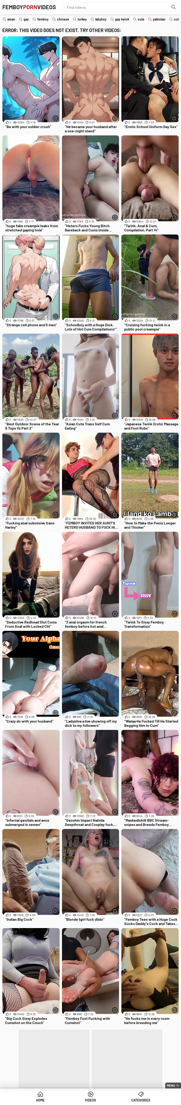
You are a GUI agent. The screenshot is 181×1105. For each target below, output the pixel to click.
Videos (90, 1100)
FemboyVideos (29, 7)
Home (40, 1100)
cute (141, 19)
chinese (63, 19)
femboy (43, 19)
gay (26, 19)
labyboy (101, 19)
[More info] (55, 118)
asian (11, 19)
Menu (171, 1085)
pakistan (159, 19)
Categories (140, 1100)
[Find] (173, 7)
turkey (82, 19)
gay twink (122, 19)
